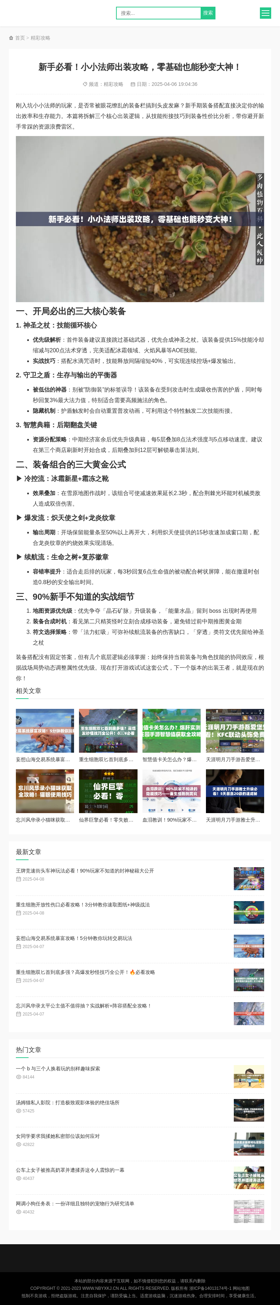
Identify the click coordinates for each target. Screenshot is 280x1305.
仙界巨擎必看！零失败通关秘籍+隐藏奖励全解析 (132, 820)
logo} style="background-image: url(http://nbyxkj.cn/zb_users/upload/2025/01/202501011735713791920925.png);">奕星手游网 (40, 13)
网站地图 (241, 1288)
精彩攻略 (40, 38)
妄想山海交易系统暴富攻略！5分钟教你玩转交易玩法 (74, 759)
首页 (17, 38)
